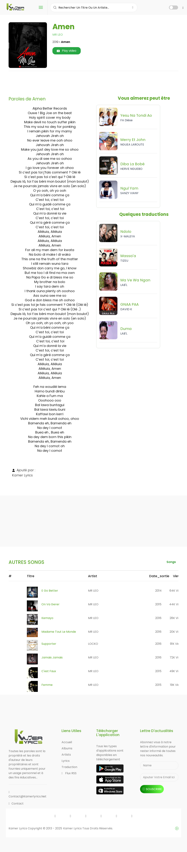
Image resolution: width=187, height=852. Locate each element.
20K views (177, 632)
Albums (67, 748)
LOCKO (93, 644)
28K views (177, 618)
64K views (176, 591)
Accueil (67, 742)
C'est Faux (48, 671)
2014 (158, 591)
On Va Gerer (50, 604)
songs (171, 562)
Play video (66, 51)
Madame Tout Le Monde (58, 632)
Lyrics (66, 761)
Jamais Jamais (52, 657)
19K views (176, 685)
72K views (177, 657)
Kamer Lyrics (72, 828)
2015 (158, 604)
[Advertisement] (93, 82)
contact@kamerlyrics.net (27, 794)
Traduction (69, 767)
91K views (176, 644)
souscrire (152, 789)
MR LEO (57, 35)
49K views (176, 671)
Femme (47, 685)
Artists (66, 754)
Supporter (48, 644)
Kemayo (47, 618)
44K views (176, 604)
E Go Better (49, 591)
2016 (158, 618)
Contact (16, 803)
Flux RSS (69, 773)
